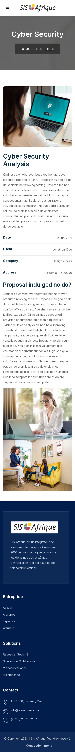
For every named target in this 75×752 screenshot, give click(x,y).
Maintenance (11, 674)
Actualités (9, 628)
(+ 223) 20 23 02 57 (24, 719)
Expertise (9, 621)
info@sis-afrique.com (25, 710)
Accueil (29, 49)
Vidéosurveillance (15, 668)
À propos (9, 614)
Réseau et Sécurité (15, 654)
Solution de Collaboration (19, 661)
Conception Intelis (39, 745)
